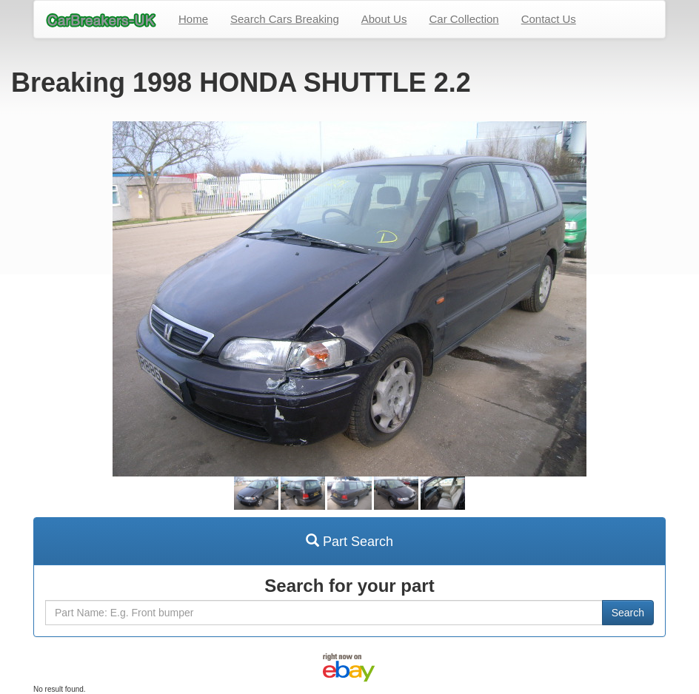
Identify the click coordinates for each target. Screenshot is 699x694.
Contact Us (548, 19)
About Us (384, 19)
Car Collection (463, 19)
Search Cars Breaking (284, 19)
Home (193, 19)
